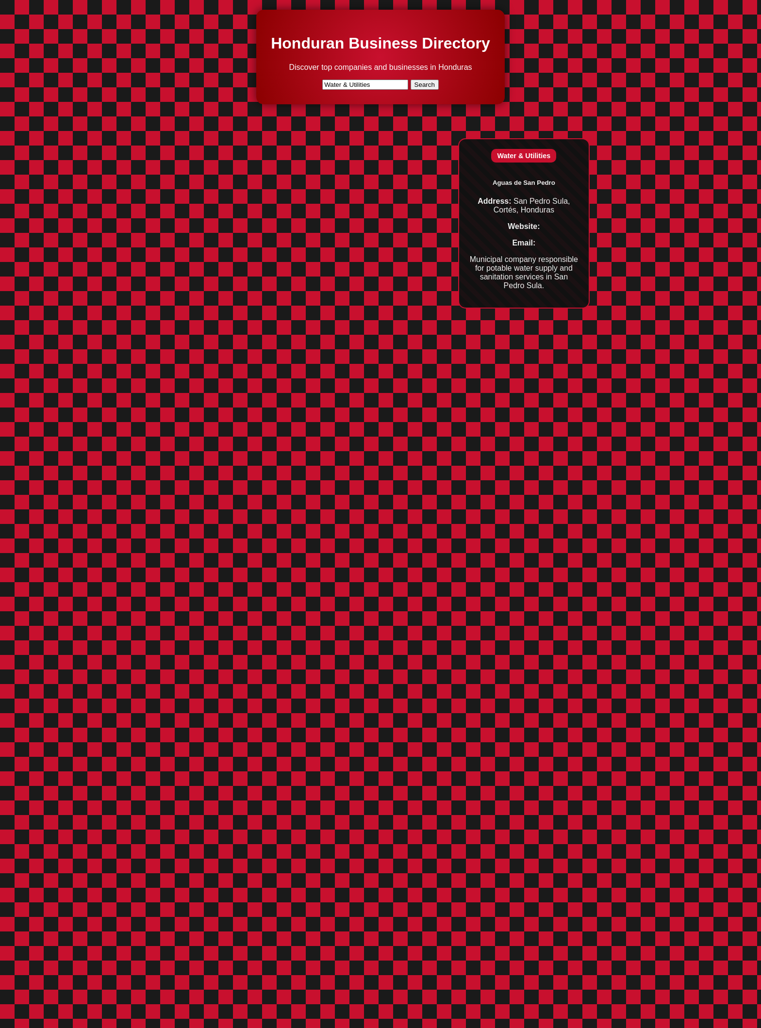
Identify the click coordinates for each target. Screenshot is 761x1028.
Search (424, 84)
